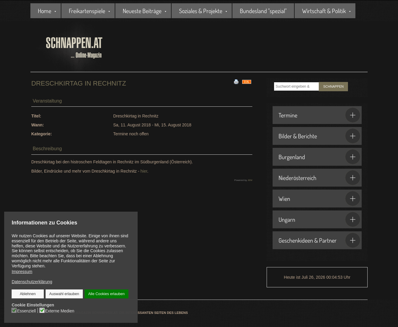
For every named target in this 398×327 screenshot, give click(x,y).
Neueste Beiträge (142, 11)
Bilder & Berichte (319, 135)
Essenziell (26, 311)
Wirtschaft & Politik (324, 11)
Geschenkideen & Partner (319, 240)
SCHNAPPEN (333, 86)
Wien (319, 198)
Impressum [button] (22, 271)
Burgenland (319, 156)
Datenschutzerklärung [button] (32, 281)
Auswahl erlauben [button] (64, 294)
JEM (250, 180)
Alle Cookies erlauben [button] (106, 294)
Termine (319, 115)
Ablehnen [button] (28, 294)
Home (44, 11)
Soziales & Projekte (200, 11)
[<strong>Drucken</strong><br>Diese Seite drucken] (236, 81)
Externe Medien (59, 311)
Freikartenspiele (87, 11)
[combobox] (296, 86)
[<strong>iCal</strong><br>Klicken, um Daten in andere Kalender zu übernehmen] (246, 81)
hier (143, 171)
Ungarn (319, 219)
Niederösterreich (319, 177)
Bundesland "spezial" (263, 11)
